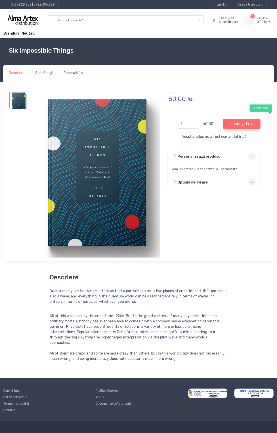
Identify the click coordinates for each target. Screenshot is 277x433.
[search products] (121, 20)
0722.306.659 (44, 4)
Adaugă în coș (243, 124)
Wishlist (221, 4)
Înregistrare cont (249, 4)
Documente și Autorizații (113, 404)
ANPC (100, 397)
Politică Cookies (107, 391)
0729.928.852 (21, 4)
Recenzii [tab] (73, 73)
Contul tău (11, 391)
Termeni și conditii (16, 404)
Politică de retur (15, 397)
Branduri (11, 33)
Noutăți (28, 33)
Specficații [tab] (44, 73)
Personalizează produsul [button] (197, 156)
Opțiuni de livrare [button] (191, 181)
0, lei (263, 20)
